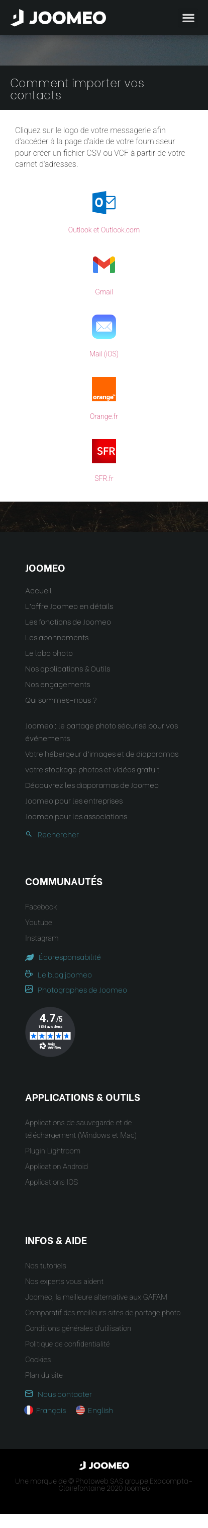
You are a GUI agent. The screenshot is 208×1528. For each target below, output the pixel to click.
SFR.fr (104, 478)
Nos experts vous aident (64, 1281)
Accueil (38, 589)
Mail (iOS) (104, 354)
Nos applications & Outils (67, 668)
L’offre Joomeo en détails (69, 605)
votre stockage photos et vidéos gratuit (92, 768)
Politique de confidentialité (67, 1344)
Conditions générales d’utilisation (78, 1328)
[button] (27, 1476)
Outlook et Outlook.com (104, 230)
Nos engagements (57, 683)
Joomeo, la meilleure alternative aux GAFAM (96, 1297)
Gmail (104, 292)
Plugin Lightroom (52, 1150)
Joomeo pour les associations (76, 815)
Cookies (38, 1359)
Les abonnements (56, 636)
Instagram (42, 938)
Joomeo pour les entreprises (74, 800)
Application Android (56, 1166)
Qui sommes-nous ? (61, 699)
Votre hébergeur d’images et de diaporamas (101, 753)
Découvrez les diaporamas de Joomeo (92, 784)
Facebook (41, 906)
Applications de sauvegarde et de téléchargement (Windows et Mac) (81, 1129)
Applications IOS (51, 1182)
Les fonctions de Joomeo (68, 621)
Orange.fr (104, 416)
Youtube (38, 922)
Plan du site (44, 1375)
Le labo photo (49, 652)
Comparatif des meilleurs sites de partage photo (103, 1312)
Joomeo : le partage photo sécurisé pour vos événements (101, 731)
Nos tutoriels (45, 1265)
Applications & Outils (82, 1096)
